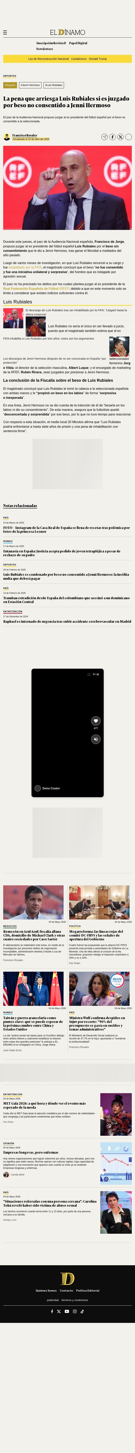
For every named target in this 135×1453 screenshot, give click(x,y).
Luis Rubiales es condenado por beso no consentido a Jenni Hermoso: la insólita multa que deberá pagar (66, 576)
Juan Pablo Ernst (12, 1050)
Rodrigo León (9, 1220)
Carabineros (79, 58)
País (6, 517)
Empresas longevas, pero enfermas (30, 1152)
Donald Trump (98, 58)
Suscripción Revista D (51, 43)
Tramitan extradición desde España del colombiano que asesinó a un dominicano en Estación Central (66, 599)
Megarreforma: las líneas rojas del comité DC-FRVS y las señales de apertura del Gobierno (96, 935)
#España (10, 85)
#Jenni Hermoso (30, 85)
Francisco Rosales (24, 135)
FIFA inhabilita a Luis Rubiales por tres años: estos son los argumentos (48, 338)
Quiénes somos (46, 1290)
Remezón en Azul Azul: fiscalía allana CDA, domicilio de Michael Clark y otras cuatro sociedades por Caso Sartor (34, 935)
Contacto (66, 1290)
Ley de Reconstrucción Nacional (48, 58)
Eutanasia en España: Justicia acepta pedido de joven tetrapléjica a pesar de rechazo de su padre (62, 553)
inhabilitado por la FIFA (25, 267)
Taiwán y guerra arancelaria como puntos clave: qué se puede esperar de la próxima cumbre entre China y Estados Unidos (33, 1023)
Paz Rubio (74, 963)
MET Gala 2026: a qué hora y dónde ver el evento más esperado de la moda (44, 1105)
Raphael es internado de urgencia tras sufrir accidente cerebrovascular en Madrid (67, 621)
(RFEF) (36, 288)
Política (75, 926)
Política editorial (87, 1290)
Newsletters (44, 49)
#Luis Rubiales (53, 85)
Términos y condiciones (75, 1300)
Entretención (12, 611)
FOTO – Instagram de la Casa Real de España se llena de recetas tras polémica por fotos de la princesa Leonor (66, 529)
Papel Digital (78, 43)
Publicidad (53, 1300)
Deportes (9, 76)
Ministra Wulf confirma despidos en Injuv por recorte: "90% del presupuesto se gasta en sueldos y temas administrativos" (97, 1023)
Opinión (8, 1143)
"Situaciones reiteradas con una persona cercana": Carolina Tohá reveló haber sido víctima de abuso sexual (49, 1203)
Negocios (10, 926)
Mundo (8, 541)
